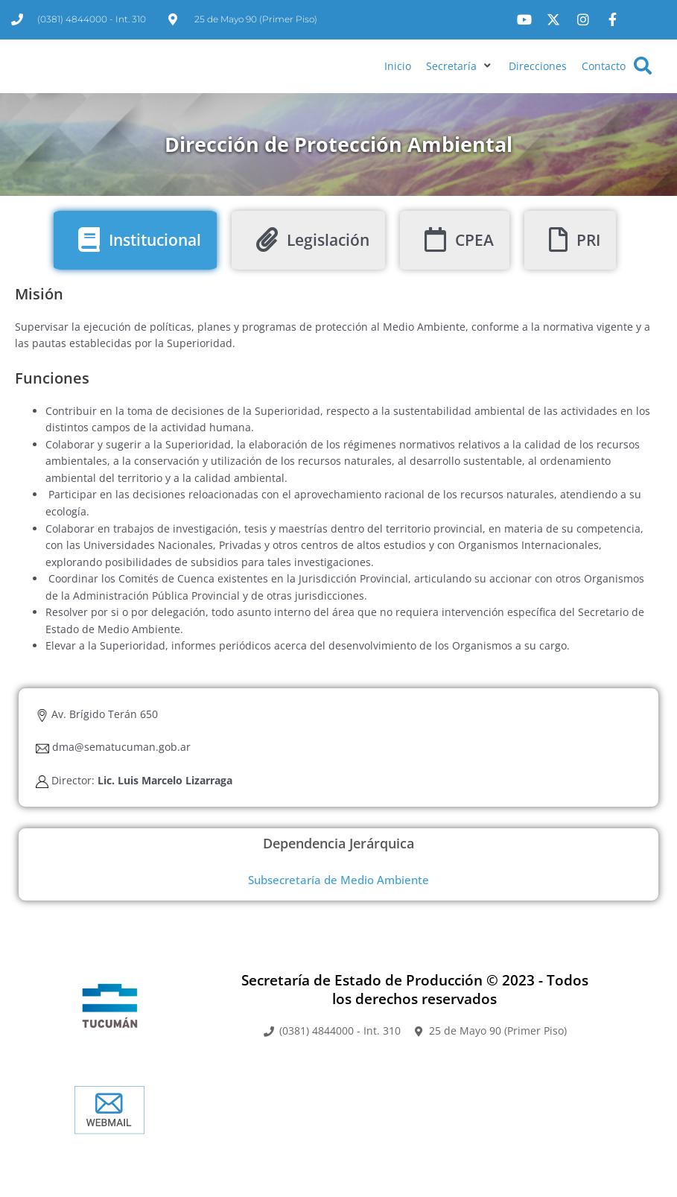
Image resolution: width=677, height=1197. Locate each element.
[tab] (135, 287)
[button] (460, 90)
